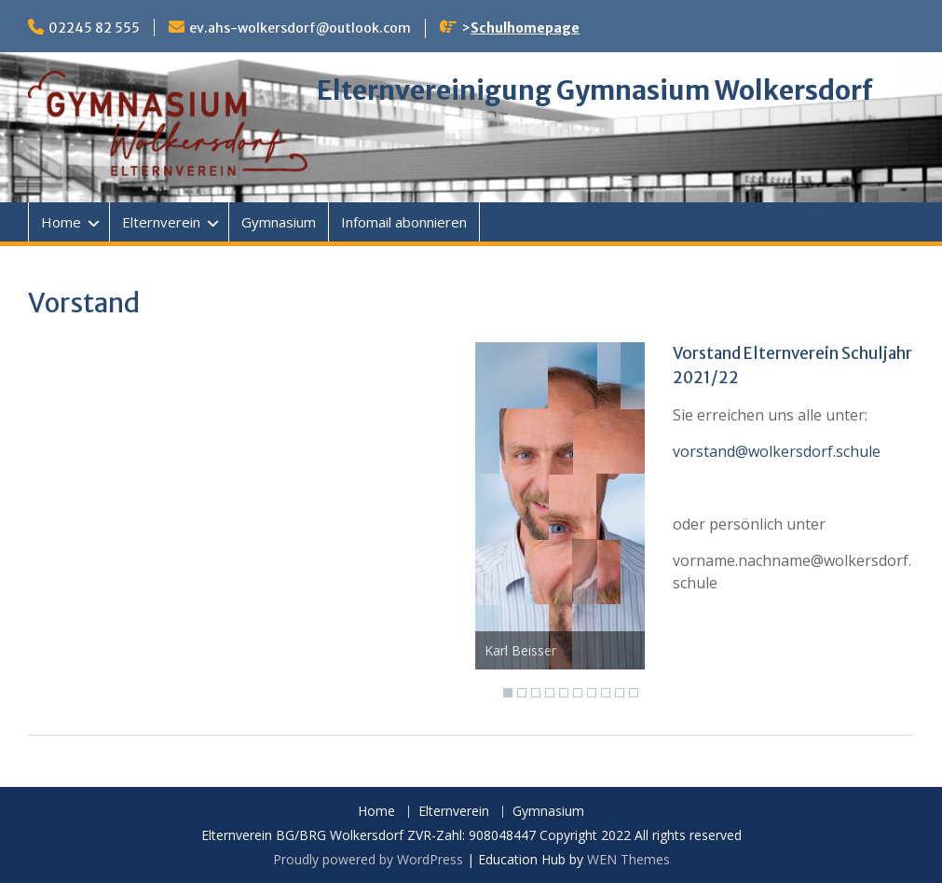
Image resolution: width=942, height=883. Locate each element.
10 (633, 692)
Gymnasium (278, 222)
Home (61, 222)
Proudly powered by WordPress (368, 859)
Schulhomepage (525, 28)
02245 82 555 (94, 28)
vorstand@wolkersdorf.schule (777, 451)
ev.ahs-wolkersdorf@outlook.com (300, 28)
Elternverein (161, 222)
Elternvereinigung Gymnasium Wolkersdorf (595, 90)
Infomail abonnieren (404, 222)
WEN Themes (628, 859)
